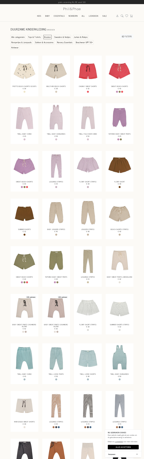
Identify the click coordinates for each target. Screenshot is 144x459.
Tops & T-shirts (34, 37)
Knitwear (15, 47)
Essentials (59, 15)
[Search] (117, 16)
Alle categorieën (18, 37)
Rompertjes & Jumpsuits (21, 42)
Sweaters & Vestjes (62, 37)
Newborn (73, 15)
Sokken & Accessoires (44, 42)
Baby (47, 15)
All (83, 15)
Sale (104, 15)
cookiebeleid (119, 441)
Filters (127, 36)
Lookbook (93, 15)
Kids (39, 15)
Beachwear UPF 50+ (84, 42)
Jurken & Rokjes (80, 37)
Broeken (47, 37)
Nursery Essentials (64, 42)
